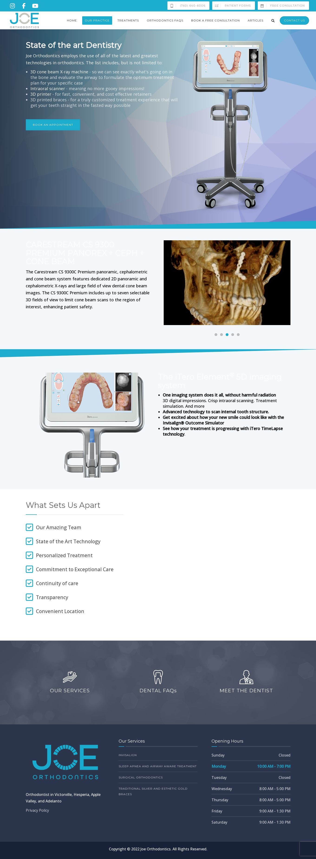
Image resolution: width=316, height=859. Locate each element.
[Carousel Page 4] (232, 334)
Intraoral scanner (47, 88)
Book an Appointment (53, 124)
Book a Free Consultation (215, 20)
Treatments (128, 20)
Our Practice (97, 20)
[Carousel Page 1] (216, 334)
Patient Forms (231, 6)
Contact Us (294, 20)
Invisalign (128, 755)
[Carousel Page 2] (221, 334)
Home (72, 20)
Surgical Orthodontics (141, 777)
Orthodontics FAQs (165, 20)
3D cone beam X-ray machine (59, 72)
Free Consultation (281, 6)
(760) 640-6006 (186, 6)
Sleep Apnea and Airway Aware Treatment (158, 766)
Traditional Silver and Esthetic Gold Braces (153, 791)
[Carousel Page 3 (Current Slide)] (227, 334)
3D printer (40, 94)
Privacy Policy (37, 810)
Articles (255, 20)
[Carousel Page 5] (238, 334)
